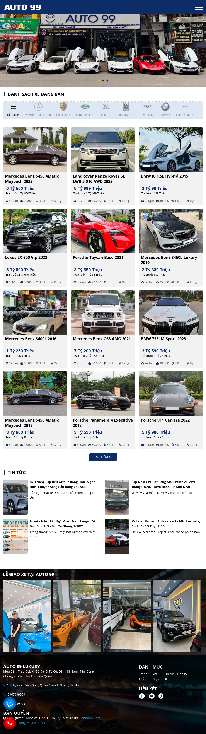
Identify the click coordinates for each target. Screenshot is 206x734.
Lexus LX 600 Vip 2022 (26, 257)
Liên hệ (182, 674)
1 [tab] (99, 81)
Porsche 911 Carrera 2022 (165, 420)
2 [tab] (103, 81)
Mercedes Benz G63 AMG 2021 (102, 338)
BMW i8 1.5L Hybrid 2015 (164, 176)
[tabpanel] (103, 43)
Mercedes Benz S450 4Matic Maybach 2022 (32, 178)
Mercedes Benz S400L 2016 (30, 338)
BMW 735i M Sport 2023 (163, 338)
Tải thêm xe (103, 457)
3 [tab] (107, 81)
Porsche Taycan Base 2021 (98, 257)
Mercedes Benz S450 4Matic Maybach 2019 (32, 422)
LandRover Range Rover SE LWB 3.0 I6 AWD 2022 (99, 178)
